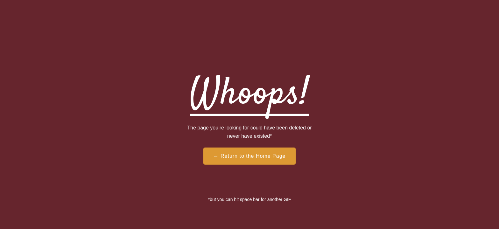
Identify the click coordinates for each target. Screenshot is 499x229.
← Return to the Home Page (250, 156)
